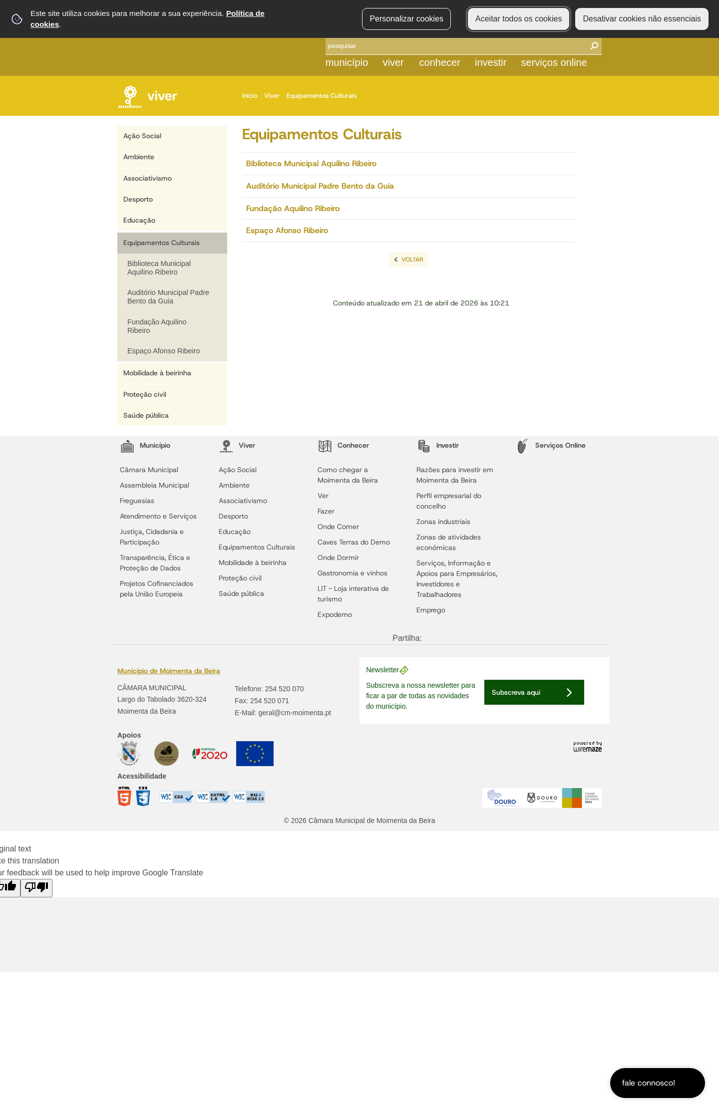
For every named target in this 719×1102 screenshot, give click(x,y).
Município (347, 62)
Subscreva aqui (516, 692)
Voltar (412, 260)
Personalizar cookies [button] (406, 18)
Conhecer (439, 62)
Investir (490, 62)
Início (252, 95)
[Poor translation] (36, 888)
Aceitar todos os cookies (518, 18)
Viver (392, 62)
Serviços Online (554, 62)
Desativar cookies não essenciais (642, 18)
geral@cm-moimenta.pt (294, 713)
